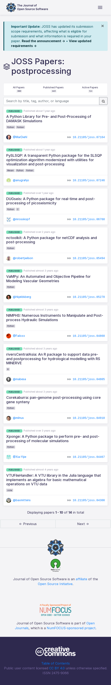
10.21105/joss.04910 (89, 418)
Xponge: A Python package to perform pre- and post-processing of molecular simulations (52, 438)
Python (10, 127)
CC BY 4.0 (57, 668)
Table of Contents (55, 663)
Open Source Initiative (55, 584)
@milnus (15, 417)
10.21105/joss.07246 (89, 180)
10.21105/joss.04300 (89, 500)
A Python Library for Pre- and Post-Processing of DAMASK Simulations (48, 118)
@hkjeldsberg (18, 296)
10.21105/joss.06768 (89, 219)
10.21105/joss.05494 (89, 258)
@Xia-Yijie (16, 456)
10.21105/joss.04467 (89, 457)
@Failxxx (15, 335)
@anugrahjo (17, 180)
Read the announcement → (43, 41)
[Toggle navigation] (100, 7)
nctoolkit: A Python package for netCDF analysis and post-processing (51, 240)
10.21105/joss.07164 (89, 137)
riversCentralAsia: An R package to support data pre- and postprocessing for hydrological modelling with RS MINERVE (53, 358)
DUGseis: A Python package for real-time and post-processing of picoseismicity (50, 201)
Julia (9, 490)
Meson (10, 170)
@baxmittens (18, 500)
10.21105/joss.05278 (89, 297)
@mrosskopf (18, 219)
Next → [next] (83, 524)
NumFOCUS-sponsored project (71, 628)
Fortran (20, 127)
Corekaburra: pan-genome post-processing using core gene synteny (53, 399)
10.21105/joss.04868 (89, 336)
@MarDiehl (16, 137)
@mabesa (16, 379)
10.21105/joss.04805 (89, 379)
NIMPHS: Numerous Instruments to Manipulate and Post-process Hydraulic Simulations (54, 317)
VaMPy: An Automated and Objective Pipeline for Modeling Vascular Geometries (48, 278)
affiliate (81, 579)
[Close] (102, 25)
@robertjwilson (19, 258)
